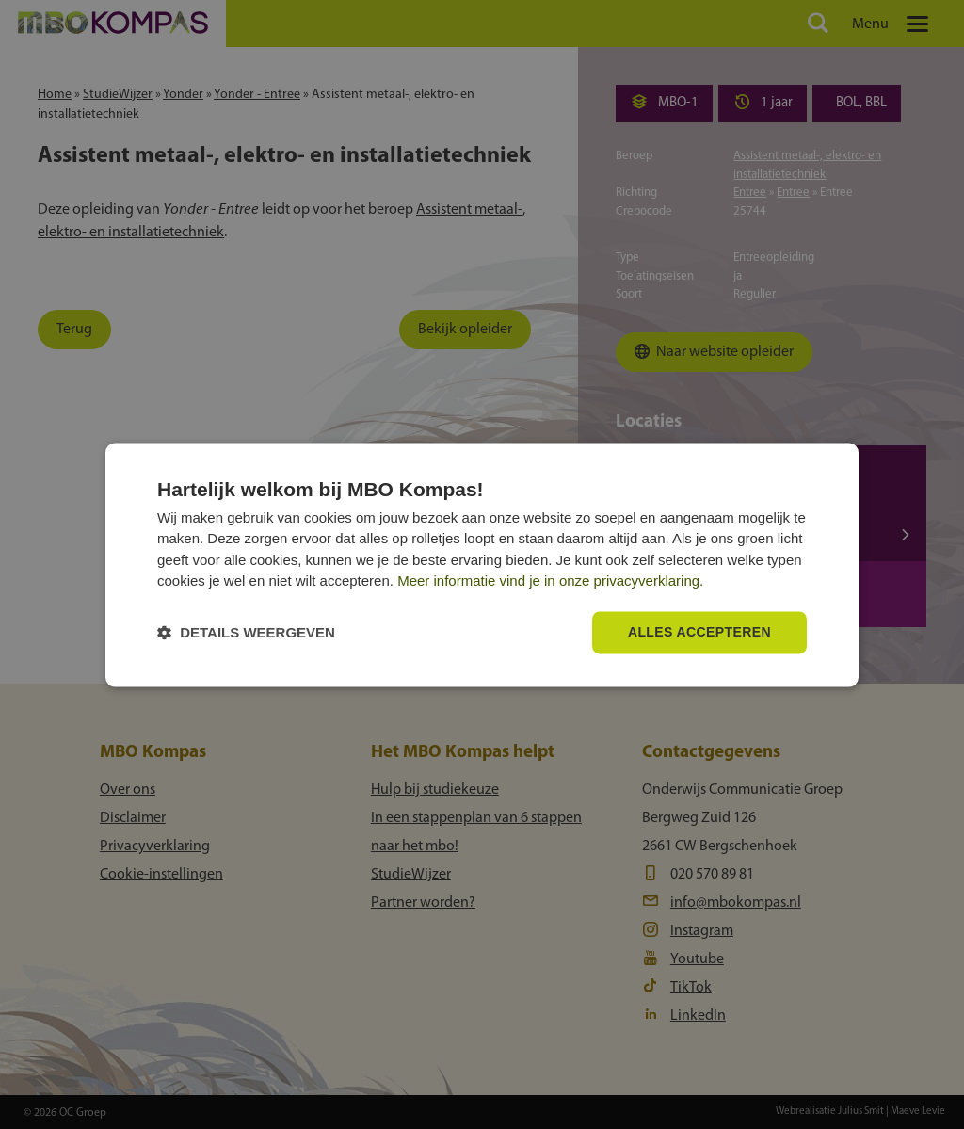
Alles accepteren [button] (699, 631)
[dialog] (482, 564)
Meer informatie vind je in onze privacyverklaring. (550, 581)
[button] (246, 632)
